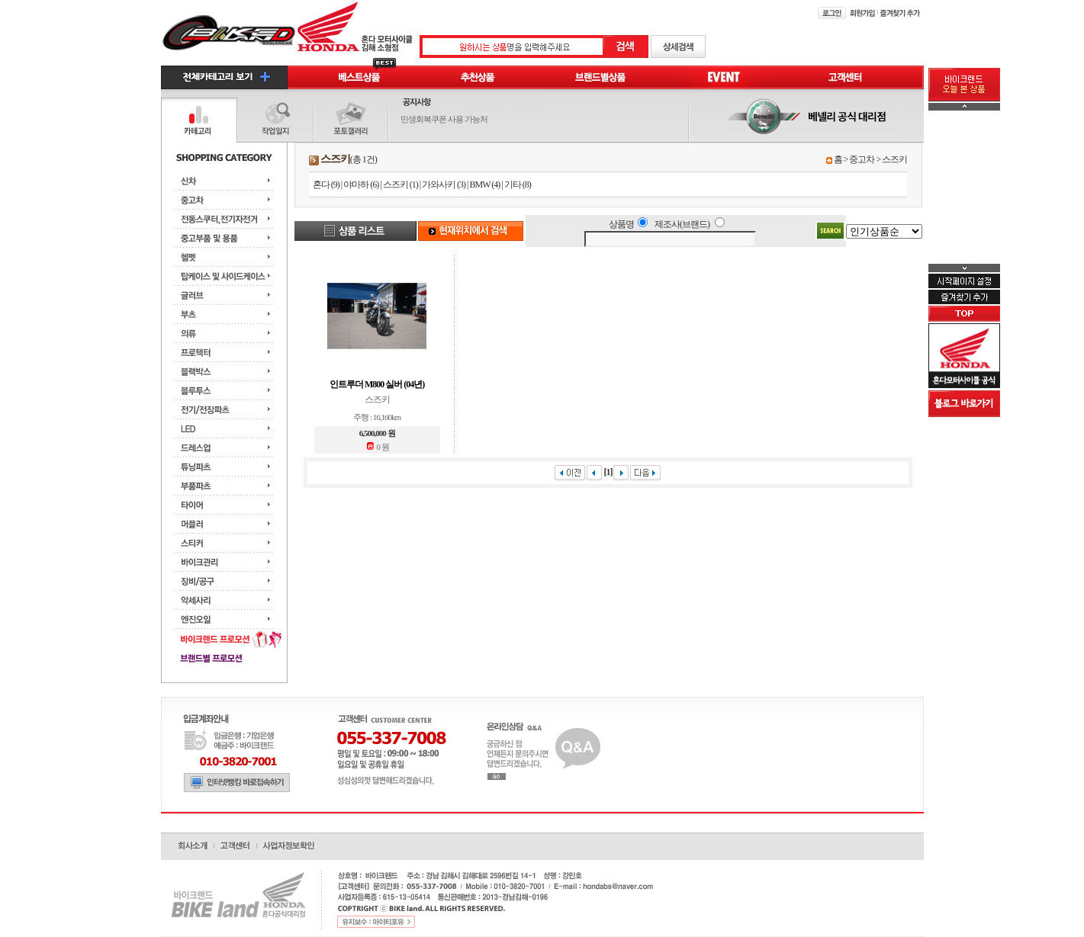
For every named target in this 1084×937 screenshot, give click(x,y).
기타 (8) (517, 184)
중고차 (861, 159)
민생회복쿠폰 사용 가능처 (443, 119)
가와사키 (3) (443, 184)
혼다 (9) (326, 184)
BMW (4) (484, 184)
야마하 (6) (360, 184)
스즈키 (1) (400, 184)
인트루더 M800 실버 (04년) (377, 384)
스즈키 (894, 159)
